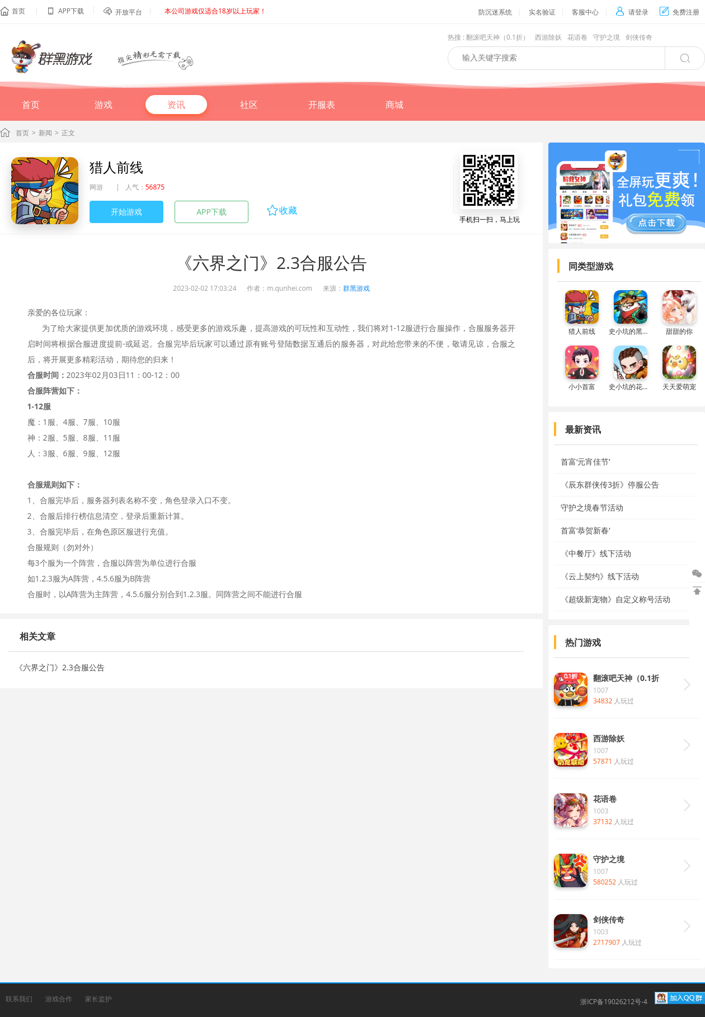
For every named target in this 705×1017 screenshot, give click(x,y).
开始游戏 (126, 211)
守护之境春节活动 (592, 507)
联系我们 (19, 999)
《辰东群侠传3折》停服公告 (610, 484)
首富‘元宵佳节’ (585, 461)
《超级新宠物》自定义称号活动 (615, 599)
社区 (249, 104)
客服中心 (585, 12)
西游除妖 (548, 37)
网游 (96, 187)
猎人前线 (116, 167)
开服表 (321, 104)
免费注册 (679, 12)
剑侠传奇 (639, 37)
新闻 (45, 133)
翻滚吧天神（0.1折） (497, 37)
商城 (394, 104)
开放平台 (128, 12)
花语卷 (577, 37)
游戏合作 (58, 999)
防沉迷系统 (495, 12)
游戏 (103, 104)
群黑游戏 (356, 288)
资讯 (176, 104)
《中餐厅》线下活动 (596, 553)
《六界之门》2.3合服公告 (60, 667)
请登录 (631, 12)
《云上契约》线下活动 (600, 576)
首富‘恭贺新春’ (585, 530)
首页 (18, 11)
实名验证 (542, 12)
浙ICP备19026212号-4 (613, 1001)
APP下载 (211, 211)
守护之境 (606, 37)
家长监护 (98, 999)
